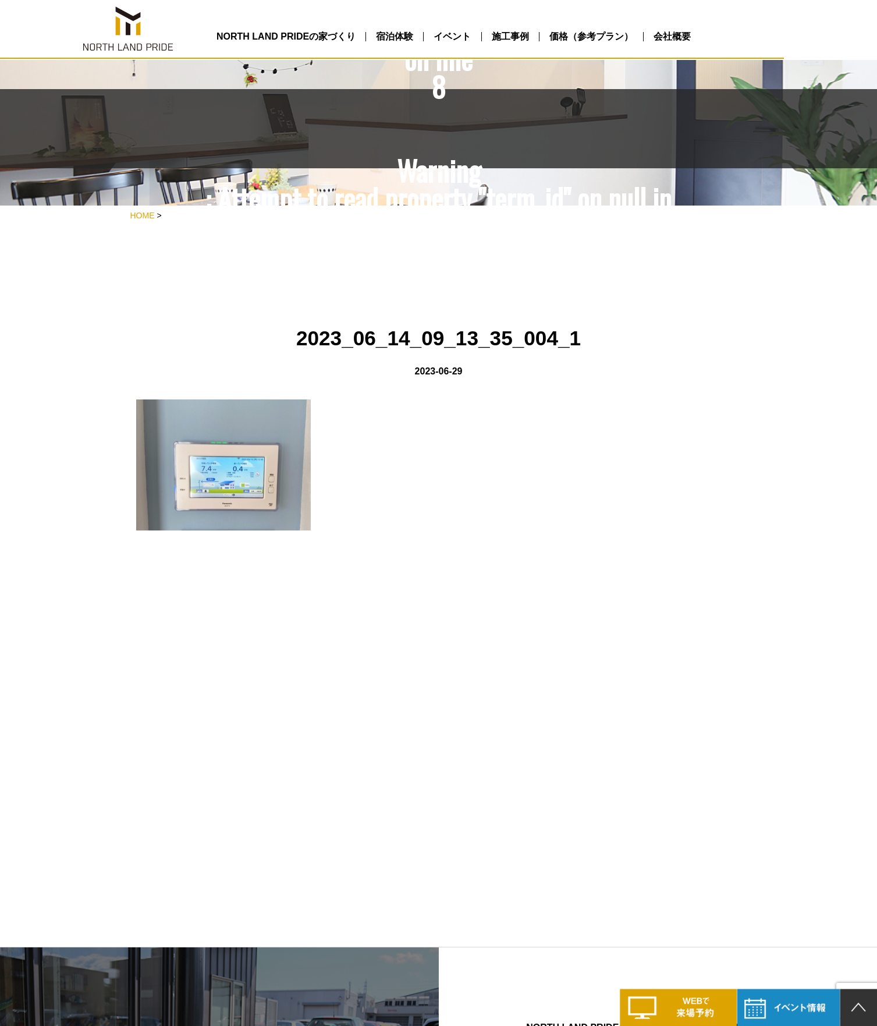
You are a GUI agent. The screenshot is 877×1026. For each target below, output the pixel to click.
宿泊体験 (434, 37)
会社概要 (751, 37)
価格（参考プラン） (660, 37)
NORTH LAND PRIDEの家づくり (315, 37)
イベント (501, 37)
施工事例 (569, 37)
